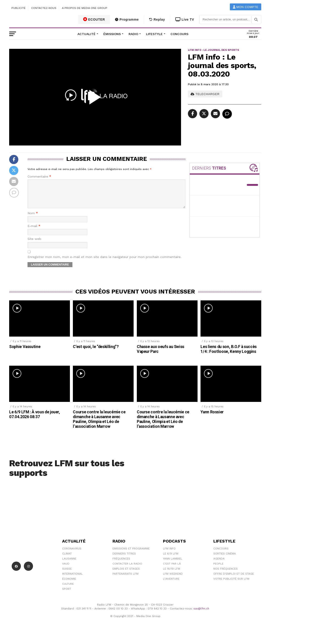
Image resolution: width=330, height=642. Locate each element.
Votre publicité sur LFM (231, 584)
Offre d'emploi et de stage (233, 579)
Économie (69, 584)
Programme (127, 19)
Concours (179, 34)
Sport (66, 594)
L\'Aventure (171, 584)
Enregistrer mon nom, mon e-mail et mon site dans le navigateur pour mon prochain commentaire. (105, 262)
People (218, 569)
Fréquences (121, 564)
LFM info (169, 554)
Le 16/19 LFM (171, 574)
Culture (68, 589)
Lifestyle (154, 34)
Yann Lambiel (172, 564)
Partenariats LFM (125, 579)
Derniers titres (124, 559)
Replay (157, 19)
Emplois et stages (126, 574)
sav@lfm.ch (201, 614)
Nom (33, 218)
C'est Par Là (172, 569)
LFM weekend (173, 579)
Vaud (65, 569)
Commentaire (39, 176)
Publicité (18, 8)
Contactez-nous (43, 8)
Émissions (112, 34)
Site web (34, 244)
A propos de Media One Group (84, 8)
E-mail (34, 231)
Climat (67, 559)
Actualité (86, 34)
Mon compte (245, 7)
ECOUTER (94, 19)
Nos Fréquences (225, 574)
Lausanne (69, 564)
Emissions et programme (131, 554)
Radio (133, 34)
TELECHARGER (205, 94)
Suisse (67, 574)
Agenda (219, 564)
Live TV (184, 19)
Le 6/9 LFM (170, 559)
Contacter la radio (127, 569)
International (72, 579)
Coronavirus (71, 554)
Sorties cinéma (224, 559)
